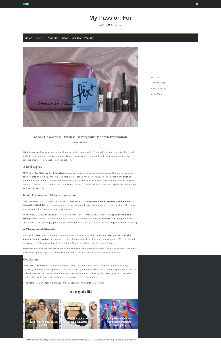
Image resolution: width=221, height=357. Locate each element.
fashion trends (79, 339)
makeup (110, 339)
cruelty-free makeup (60, 339)
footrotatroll (157, 77)
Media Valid (156, 94)
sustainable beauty (126, 339)
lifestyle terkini (158, 88)
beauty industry (40, 339)
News (65, 38)
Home (28, 38)
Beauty (39, 38)
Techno (88, 38)
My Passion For (110, 20)
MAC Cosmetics (96, 339)
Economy (53, 38)
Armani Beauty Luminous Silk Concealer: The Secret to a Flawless (71, 283)
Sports (76, 38)
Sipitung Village (159, 82)
